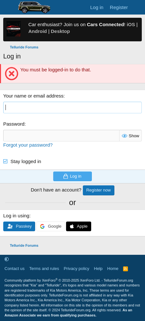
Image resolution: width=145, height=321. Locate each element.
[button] (6, 259)
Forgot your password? (28, 145)
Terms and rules (44, 268)
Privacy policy (76, 268)
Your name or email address (33, 95)
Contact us (14, 268)
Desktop (60, 31)
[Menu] (8, 7)
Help (98, 268)
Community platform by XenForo (53, 280)
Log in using (16, 215)
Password (13, 124)
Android (37, 31)
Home (113, 268)
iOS (131, 24)
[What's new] (137, 7)
